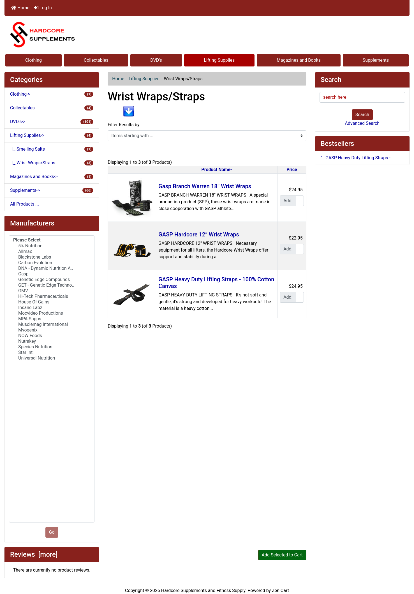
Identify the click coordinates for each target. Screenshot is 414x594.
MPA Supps (52, 319)
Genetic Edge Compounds (52, 279)
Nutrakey (52, 341)
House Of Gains (52, 302)
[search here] (362, 97)
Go (52, 532)
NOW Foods (52, 336)
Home (20, 7)
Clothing (33, 60)
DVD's (156, 60)
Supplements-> (51, 190)
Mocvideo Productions (52, 313)
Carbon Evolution (52, 263)
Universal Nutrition (52, 358)
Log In (43, 7)
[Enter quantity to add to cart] (300, 200)
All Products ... (24, 204)
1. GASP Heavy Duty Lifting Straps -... (357, 157)
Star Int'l (52, 352)
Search (362, 114)
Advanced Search (362, 123)
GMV (52, 291)
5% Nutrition (52, 246)
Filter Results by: (124, 124)
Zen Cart (280, 590)
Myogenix (52, 330)
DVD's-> (51, 121)
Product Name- (217, 169)
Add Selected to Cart (282, 555)
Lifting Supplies (219, 60)
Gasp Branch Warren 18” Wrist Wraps (204, 186)
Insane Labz (52, 307)
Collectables (96, 60)
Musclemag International (52, 324)
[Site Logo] (207, 34)
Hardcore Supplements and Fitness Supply (203, 590)
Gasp (52, 274)
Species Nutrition (52, 347)
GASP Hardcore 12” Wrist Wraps (198, 234)
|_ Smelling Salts (51, 149)
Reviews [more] (33, 554)
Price (291, 169)
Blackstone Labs (52, 257)
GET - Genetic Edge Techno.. (52, 285)
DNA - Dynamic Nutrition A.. (52, 268)
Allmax (52, 251)
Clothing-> (51, 94)
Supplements (376, 60)
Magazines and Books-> (51, 176)
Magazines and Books (299, 60)
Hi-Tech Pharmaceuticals (52, 296)
